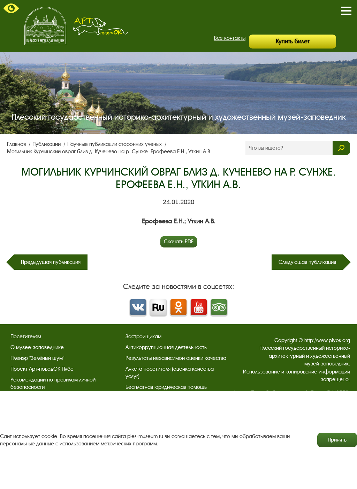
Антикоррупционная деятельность (166, 347)
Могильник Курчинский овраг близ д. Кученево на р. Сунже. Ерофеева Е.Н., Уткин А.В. (109, 151)
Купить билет (293, 41)
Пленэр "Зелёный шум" (37, 358)
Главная (17, 144)
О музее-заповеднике (37, 347)
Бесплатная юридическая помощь (166, 387)
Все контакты (229, 38)
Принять (337, 440)
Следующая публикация (307, 262)
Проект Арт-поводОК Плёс (41, 369)
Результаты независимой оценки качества (176, 358)
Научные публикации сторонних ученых (115, 144)
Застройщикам (143, 336)
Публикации (47, 144)
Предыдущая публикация (51, 262)
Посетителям (25, 336)
